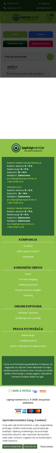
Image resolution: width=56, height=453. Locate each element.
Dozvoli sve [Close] (30, 446)
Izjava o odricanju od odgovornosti (28, 346)
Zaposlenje (28, 256)
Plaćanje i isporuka (28, 312)
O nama (28, 246)
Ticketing (28, 295)
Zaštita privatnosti (28, 284)
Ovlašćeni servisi (28, 340)
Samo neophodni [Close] (13, 446)
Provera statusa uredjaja (28, 290)
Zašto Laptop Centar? (28, 251)
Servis (28, 274)
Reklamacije (28, 335)
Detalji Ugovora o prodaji (28, 318)
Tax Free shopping (28, 279)
